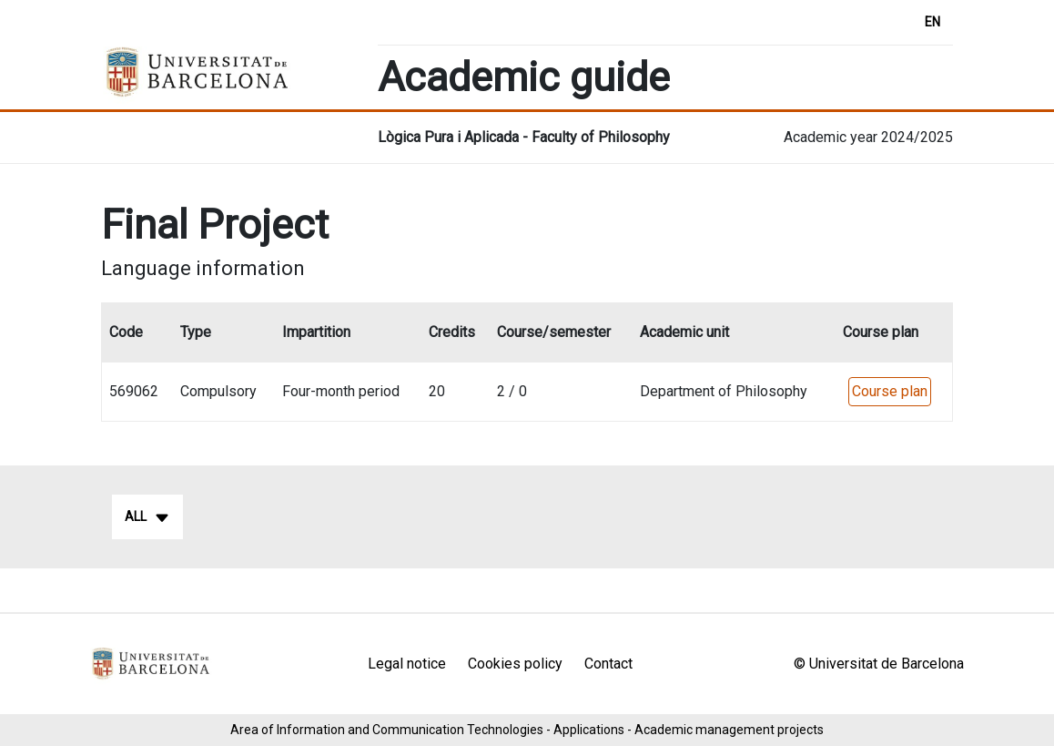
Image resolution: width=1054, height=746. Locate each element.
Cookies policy (515, 663)
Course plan (889, 391)
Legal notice (407, 663)
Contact (608, 663)
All (147, 517)
